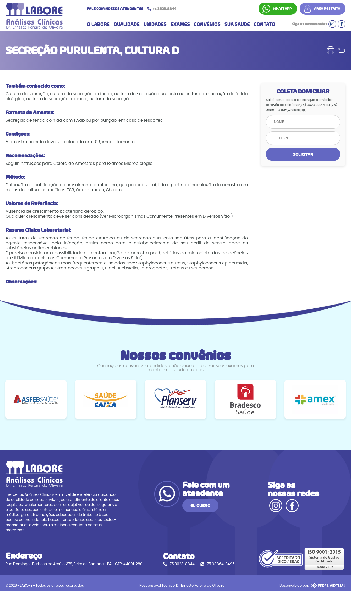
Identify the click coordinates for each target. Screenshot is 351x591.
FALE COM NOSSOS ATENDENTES (133, 9)
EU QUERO (232, 503)
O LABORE (98, 24)
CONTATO (264, 24)
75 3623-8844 (182, 559)
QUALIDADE (127, 24)
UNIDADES (155, 24)
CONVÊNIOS (207, 24)
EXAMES (180, 24)
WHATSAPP (282, 9)
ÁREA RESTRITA (327, 9)
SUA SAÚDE (237, 24)
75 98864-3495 (221, 559)
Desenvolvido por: (313, 580)
